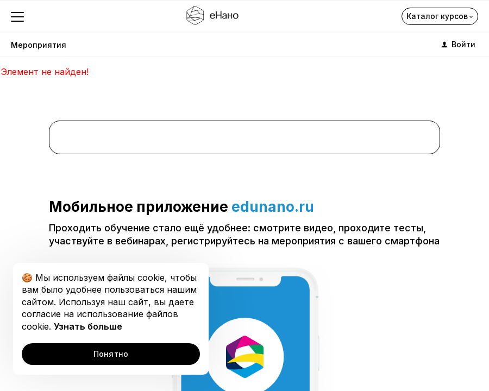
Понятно (111, 353)
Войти (457, 44)
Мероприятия (38, 44)
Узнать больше (88, 326)
